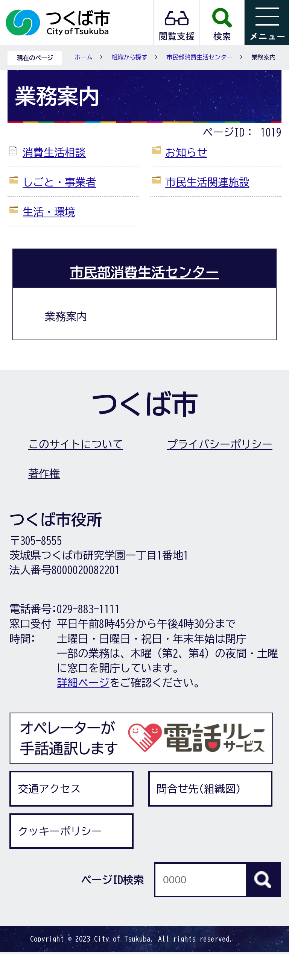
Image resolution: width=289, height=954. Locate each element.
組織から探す (129, 57)
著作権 (44, 473)
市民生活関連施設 (207, 182)
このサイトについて (75, 444)
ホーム (84, 57)
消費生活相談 (54, 152)
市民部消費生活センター (199, 57)
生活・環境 (49, 211)
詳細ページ (83, 682)
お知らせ (186, 152)
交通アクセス (49, 788)
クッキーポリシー (60, 831)
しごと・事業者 (59, 182)
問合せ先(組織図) (199, 788)
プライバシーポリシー (219, 444)
